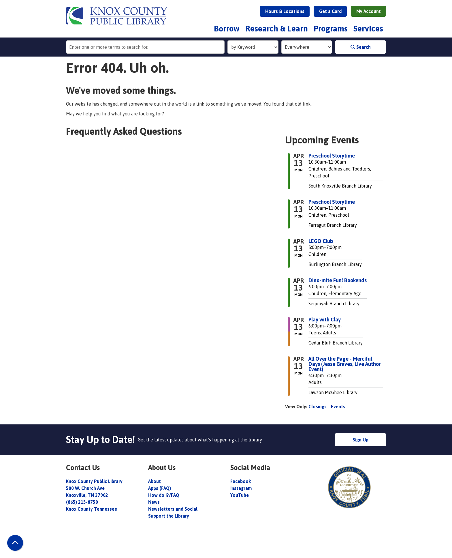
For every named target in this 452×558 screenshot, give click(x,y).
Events (338, 406)
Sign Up (360, 439)
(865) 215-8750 (82, 502)
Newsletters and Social (172, 509)
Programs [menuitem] (331, 28)
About (155, 481)
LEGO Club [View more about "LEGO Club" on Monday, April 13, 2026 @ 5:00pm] (320, 241)
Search (361, 47)
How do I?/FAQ (163, 495)
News (154, 502)
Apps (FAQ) (159, 488)
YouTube (239, 495)
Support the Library (169, 515)
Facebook (240, 481)
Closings (317, 406)
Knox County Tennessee (91, 509)
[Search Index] (252, 47)
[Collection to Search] (306, 47)
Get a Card (330, 11)
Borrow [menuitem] (227, 28)
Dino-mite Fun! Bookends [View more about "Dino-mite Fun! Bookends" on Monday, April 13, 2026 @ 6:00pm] (337, 280)
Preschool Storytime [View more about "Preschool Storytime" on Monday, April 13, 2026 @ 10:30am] (331, 155)
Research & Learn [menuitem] (276, 28)
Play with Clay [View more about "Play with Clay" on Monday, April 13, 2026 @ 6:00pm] (324, 319)
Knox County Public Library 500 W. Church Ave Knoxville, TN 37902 (94, 488)
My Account (368, 11)
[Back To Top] (15, 543)
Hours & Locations (284, 11)
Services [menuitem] (368, 28)
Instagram (241, 488)
